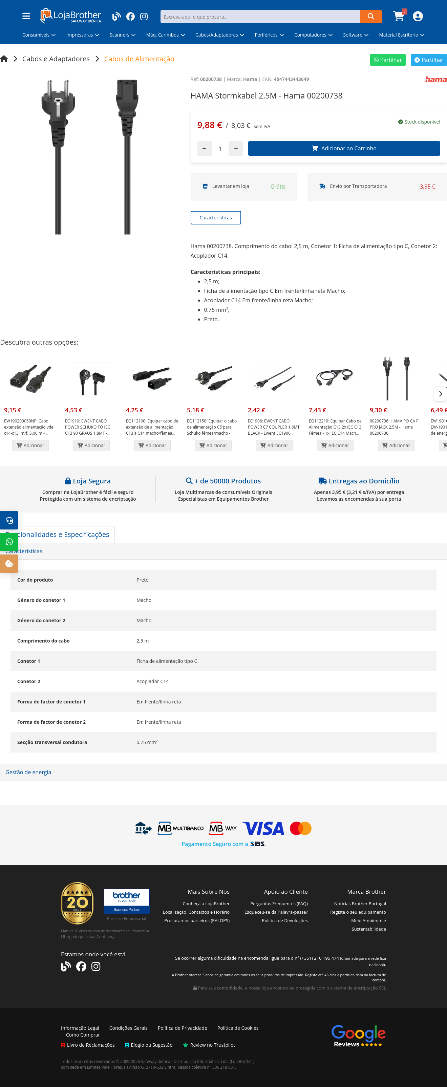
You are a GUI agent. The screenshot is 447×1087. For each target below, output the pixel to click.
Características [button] (23, 551)
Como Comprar (83, 1034)
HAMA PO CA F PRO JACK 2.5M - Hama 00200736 (394, 427)
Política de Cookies (238, 1028)
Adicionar (31, 445)
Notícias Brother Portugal (360, 903)
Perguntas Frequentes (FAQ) (279, 903)
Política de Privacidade (182, 1028)
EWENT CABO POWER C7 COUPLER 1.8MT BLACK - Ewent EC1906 (274, 427)
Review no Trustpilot (209, 1045)
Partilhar (388, 60)
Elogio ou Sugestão (149, 1045)
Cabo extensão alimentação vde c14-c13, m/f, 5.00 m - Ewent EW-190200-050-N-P (29, 430)
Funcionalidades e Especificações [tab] (57, 534)
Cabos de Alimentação (139, 58)
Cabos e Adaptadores (56, 58)
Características (216, 217)
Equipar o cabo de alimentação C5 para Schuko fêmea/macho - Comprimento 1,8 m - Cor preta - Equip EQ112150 (212, 433)
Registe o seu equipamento (358, 912)
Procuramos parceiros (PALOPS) (197, 920)
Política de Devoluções (285, 920)
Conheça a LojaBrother (206, 903)
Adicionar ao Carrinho (344, 148)
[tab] (223, 551)
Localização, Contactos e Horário (196, 912)
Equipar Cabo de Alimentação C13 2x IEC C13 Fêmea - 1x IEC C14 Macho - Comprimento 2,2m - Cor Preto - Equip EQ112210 (335, 433)
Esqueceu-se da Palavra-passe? (276, 912)
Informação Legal (80, 1028)
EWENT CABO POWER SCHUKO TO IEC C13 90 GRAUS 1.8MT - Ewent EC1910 (87, 430)
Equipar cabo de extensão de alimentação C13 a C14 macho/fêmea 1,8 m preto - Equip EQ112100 (152, 433)
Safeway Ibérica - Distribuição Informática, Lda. (185, 1061)
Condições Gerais (128, 1028)
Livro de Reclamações (88, 1045)
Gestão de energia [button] (28, 772)
